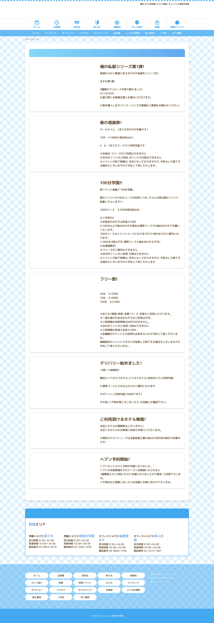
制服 (157, 27)
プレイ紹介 (137, 27)
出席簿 (56, 27)
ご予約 (163, 33)
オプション (68, 33)
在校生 (76, 27)
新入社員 (148, 538)
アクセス (83, 33)
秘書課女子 (113, 538)
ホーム (36, 27)
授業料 (117, 27)
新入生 (96, 27)
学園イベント (177, 27)
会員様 (116, 33)
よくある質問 (133, 33)
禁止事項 (149, 33)
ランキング (51, 33)
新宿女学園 (79, 536)
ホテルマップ (101, 33)
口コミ (36, 33)
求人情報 (176, 33)
